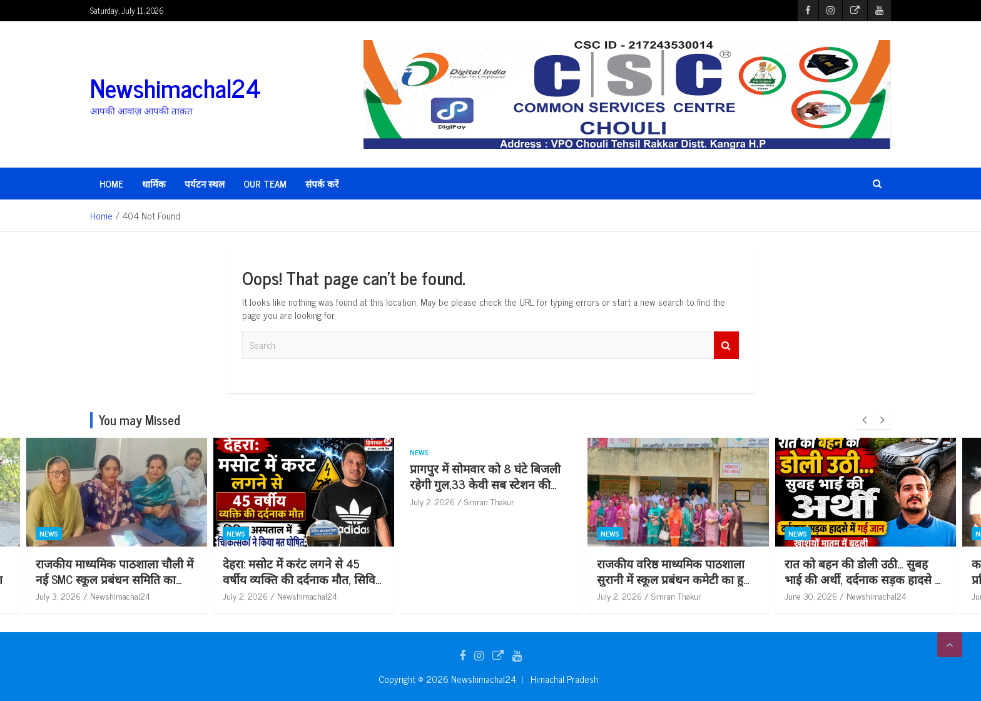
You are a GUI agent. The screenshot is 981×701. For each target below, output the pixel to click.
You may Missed (139, 420)
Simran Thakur (115, 595)
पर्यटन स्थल (205, 183)
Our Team (265, 183)
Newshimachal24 (175, 87)
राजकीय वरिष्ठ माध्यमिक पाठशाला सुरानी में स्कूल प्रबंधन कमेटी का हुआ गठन (863, 578)
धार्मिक (154, 183)
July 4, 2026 (58, 595)
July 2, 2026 (432, 595)
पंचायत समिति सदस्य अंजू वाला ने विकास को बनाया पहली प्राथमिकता (113, 570)
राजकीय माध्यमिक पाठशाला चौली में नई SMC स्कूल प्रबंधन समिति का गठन (301, 578)
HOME (111, 183)
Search (726, 345)
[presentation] (864, 420)
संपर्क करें (321, 183)
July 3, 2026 (245, 595)
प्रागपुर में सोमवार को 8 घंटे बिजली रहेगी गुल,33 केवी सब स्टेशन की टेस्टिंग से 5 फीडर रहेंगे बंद (672, 483)
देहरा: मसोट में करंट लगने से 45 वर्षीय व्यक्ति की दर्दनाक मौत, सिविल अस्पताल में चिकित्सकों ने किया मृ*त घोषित (490, 586)
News (48, 533)
